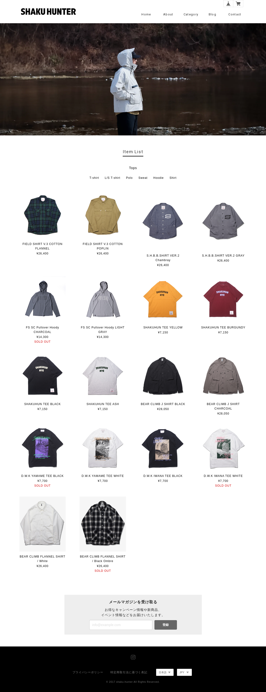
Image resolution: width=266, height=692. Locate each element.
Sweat (143, 178)
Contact (234, 14)
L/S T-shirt (112, 178)
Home (146, 14)
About (168, 14)
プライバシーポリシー (87, 672)
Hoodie (158, 178)
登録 (165, 625)
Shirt (173, 178)
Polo (129, 178)
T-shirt (94, 178)
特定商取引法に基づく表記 (128, 672)
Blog (212, 14)
